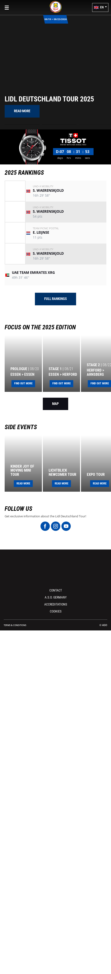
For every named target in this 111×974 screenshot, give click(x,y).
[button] (100, 7)
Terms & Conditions (15, 625)
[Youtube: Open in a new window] (66, 526)
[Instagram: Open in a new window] (55, 526)
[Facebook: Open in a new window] (45, 526)
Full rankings (55, 299)
